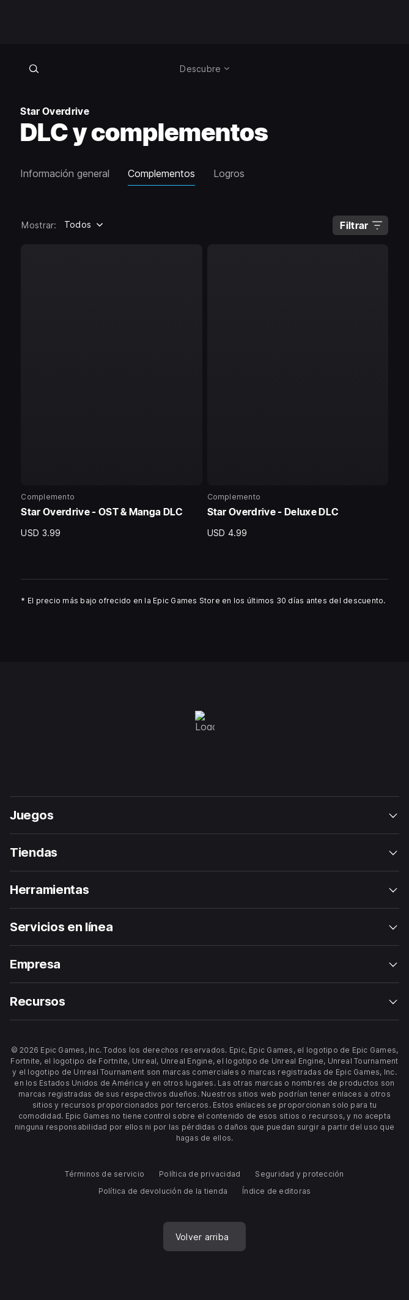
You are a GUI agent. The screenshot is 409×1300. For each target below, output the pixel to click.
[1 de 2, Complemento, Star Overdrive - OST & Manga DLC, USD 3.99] (111, 391)
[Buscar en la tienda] (33, 68)
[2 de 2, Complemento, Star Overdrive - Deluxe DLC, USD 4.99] (297, 391)
